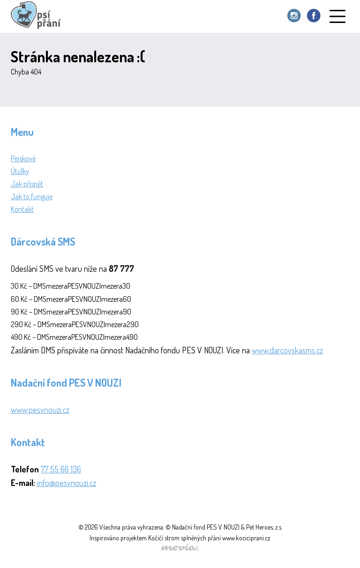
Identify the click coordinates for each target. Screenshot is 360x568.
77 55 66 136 (61, 469)
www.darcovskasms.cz (287, 350)
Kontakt (22, 209)
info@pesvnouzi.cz (66, 483)
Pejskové (23, 158)
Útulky (20, 171)
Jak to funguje (31, 196)
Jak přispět (27, 183)
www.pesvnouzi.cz (40, 409)
